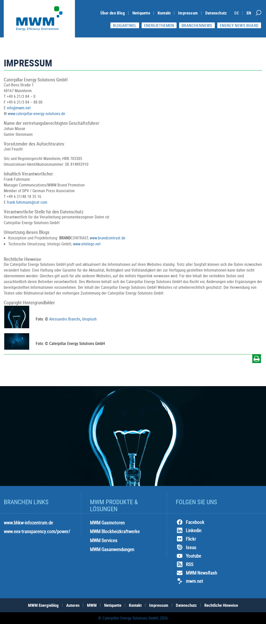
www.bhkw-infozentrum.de (28, 522)
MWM (92, 605)
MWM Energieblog (43, 605)
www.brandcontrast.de (107, 238)
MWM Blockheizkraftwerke (115, 531)
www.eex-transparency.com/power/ (37, 531)
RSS (184, 564)
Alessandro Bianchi (64, 319)
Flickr (186, 539)
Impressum (188, 13)
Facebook (190, 522)
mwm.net (189, 581)
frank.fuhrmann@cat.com (27, 202)
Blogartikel (124, 25)
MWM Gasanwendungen (112, 549)
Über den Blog (112, 13)
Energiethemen (159, 25)
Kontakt (164, 13)
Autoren (72, 605)
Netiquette (141, 13)
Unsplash (89, 319)
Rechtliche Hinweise (221, 605)
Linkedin (188, 530)
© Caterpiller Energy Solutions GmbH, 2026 (133, 618)
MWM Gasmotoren (107, 522)
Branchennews (197, 25)
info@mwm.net (19, 108)
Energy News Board (239, 25)
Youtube (188, 556)
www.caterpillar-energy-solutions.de (36, 113)
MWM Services (103, 540)
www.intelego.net (87, 244)
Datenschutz (216, 13)
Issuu (186, 547)
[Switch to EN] (249, 13)
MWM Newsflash (196, 573)
